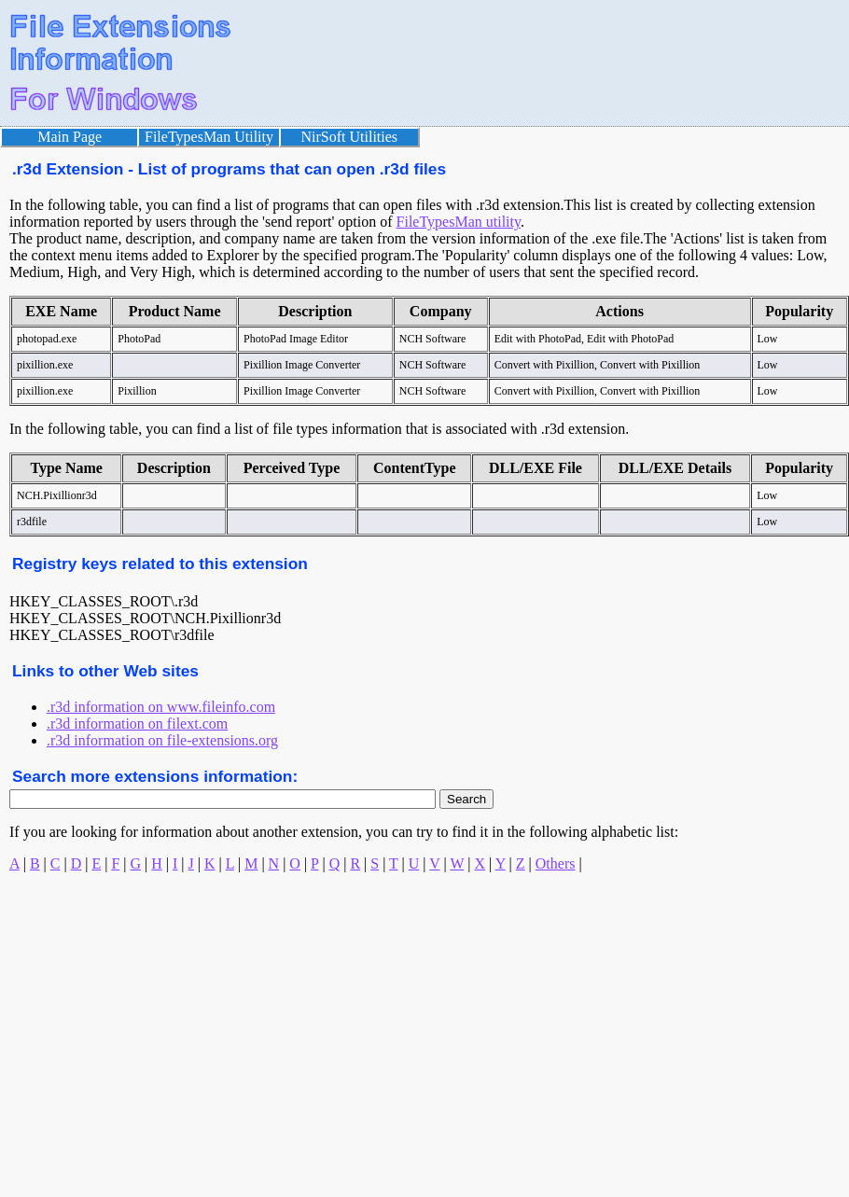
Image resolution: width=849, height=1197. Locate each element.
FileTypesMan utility (459, 222)
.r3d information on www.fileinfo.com (161, 707)
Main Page (69, 137)
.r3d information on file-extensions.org (162, 740)
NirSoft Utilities (349, 137)
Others (556, 863)
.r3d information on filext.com (137, 723)
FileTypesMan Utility (209, 137)
